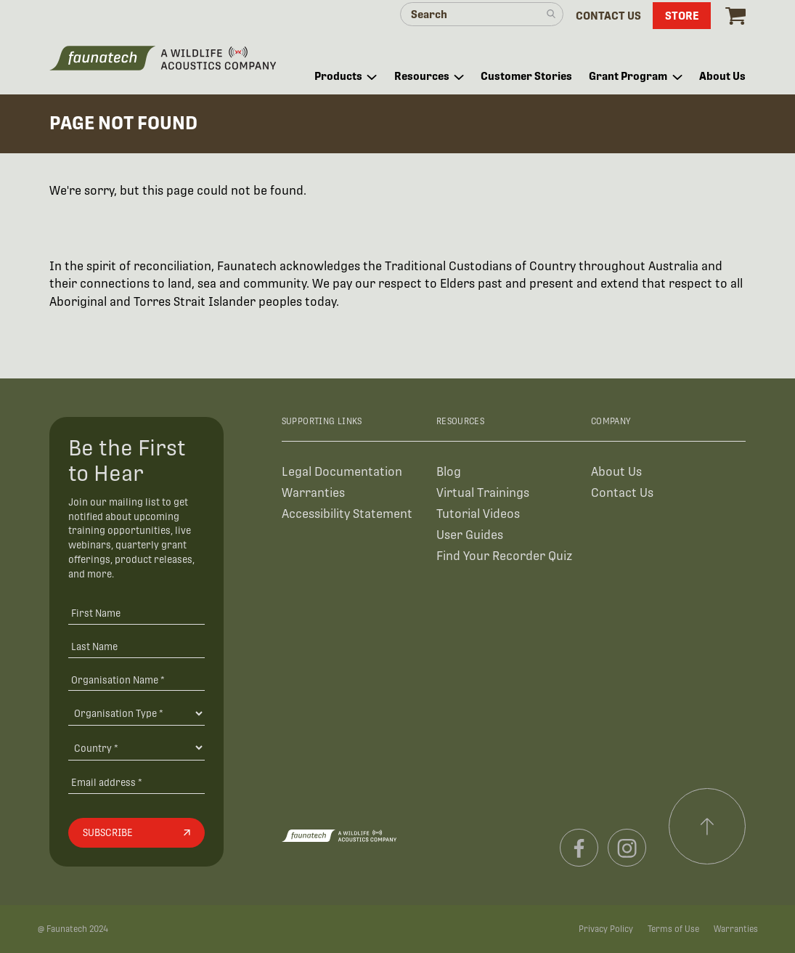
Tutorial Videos (478, 514)
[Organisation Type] (136, 713)
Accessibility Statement (347, 514)
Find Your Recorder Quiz (504, 556)
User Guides (469, 535)
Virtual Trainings (482, 493)
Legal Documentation (342, 472)
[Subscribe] (136, 833)
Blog (448, 472)
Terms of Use (673, 929)
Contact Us (622, 493)
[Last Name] (136, 646)
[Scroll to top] (707, 826)
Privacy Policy (606, 929)
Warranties (313, 493)
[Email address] (136, 782)
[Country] (136, 747)
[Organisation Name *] (136, 680)
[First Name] (136, 613)
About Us (616, 472)
